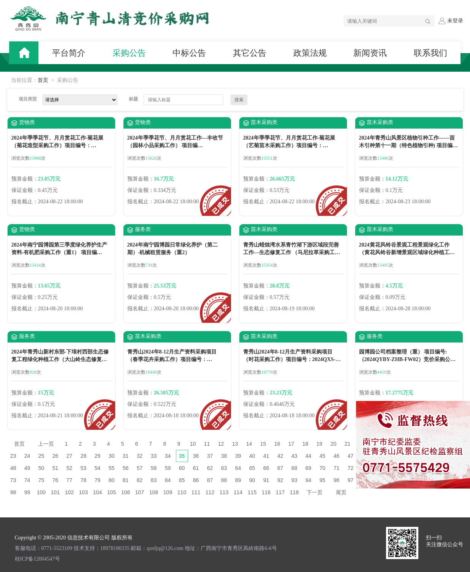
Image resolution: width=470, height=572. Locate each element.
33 (154, 456)
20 (334, 444)
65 (252, 468)
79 (98, 480)
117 (280, 492)
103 (83, 492)
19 (319, 444)
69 (308, 468)
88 (224, 480)
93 (294, 480)
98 (13, 492)
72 (351, 468)
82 (140, 480)
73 (13, 480)
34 (168, 456)
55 (112, 468)
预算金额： (24, 179)
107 (139, 492)
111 (195, 492)
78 (84, 480)
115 (252, 492)
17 (291, 444)
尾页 (341, 492)
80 (112, 480)
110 (181, 492)
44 (308, 456)
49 (27, 468)
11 (207, 444)
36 (196, 456)
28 (84, 456)
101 (55, 492)
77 (69, 480)
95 (323, 480)
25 (41, 456)
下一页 (315, 492)
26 (55, 456)
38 (224, 456)
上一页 (46, 444)
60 (182, 468)
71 (337, 468)
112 (210, 492)
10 (193, 444)
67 (280, 468)
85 (182, 480)
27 (69, 456)
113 (224, 492)
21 (348, 444)
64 (238, 468)
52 (69, 468)
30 (112, 456)
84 (168, 480)
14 (249, 444)
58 (154, 468)
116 (266, 492)
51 (55, 468)
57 (140, 468)
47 (351, 456)
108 (153, 492)
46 (337, 456)
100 (41, 492)
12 (221, 444)
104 (97, 492)
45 (323, 456)
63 (224, 468)
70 (323, 468)
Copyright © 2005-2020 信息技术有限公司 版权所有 (74, 538)
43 (294, 456)
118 (294, 492)
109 (167, 492)
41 (266, 456)
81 (126, 480)
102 (69, 492)
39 (238, 456)
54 (98, 468)
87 (210, 480)
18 (305, 444)
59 (168, 468)
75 (41, 480)
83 (154, 480)
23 (13, 456)
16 (277, 444)
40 (252, 456)
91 (266, 480)
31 (126, 456)
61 (196, 468)
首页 (43, 80)
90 (252, 480)
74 (27, 480)
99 (27, 492)
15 (263, 444)
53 (84, 468)
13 (235, 444)
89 (238, 480)
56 (126, 468)
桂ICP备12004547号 (37, 559)
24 (27, 456)
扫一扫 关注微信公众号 (444, 541)
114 (238, 492)
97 (351, 480)
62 (210, 468)
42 (280, 456)
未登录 (450, 20)
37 (210, 456)
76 (55, 480)
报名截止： (24, 201)
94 (308, 480)
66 (266, 468)
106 (125, 492)
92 (280, 480)
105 (111, 492)
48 (13, 468)
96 (337, 480)
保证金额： (24, 190)
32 (140, 456)
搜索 (239, 99)
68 (294, 468)
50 (41, 468)
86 (196, 480)
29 (98, 456)
